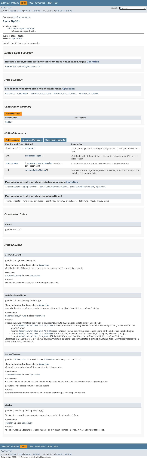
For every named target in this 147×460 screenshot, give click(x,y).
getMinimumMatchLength (82, 187)
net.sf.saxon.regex (21, 17)
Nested (13, 11)
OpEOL (8, 122)
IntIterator (12, 163)
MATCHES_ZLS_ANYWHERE (16, 93)
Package (15, 3)
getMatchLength (33, 156)
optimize (100, 187)
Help (56, 3)
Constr (27, 11)
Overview (5, 3)
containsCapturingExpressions (21, 187)
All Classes (6, 8)
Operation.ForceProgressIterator (23, 66)
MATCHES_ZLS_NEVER (88, 93)
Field (20, 11)
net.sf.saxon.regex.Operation (20, 29)
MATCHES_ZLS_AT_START (65, 93)
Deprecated (40, 3)
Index (49, 3)
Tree (31, 3)
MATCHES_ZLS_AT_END (41, 93)
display (29, 148)
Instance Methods (31, 140)
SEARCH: (115, 8)
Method (36, 11)
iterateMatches (33, 163)
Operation (17, 38)
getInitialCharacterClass (53, 187)
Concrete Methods (55, 140)
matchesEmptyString (35, 170)
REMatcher (47, 163)
